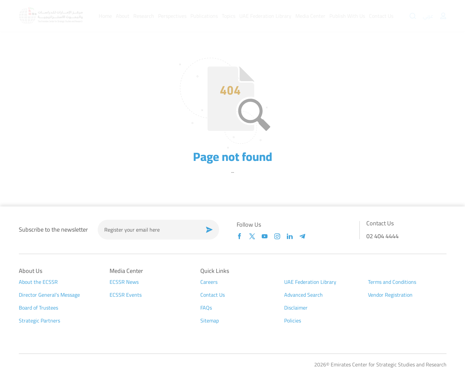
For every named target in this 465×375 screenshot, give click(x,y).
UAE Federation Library (310, 282)
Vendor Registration (390, 295)
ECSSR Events (126, 295)
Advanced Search (303, 295)
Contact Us (212, 295)
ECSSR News (124, 282)
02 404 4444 (382, 236)
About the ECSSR (38, 282)
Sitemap (209, 320)
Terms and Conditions (392, 282)
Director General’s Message (49, 295)
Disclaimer (296, 308)
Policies (292, 320)
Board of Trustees (38, 308)
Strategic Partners (39, 320)
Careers (208, 282)
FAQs (206, 308)
